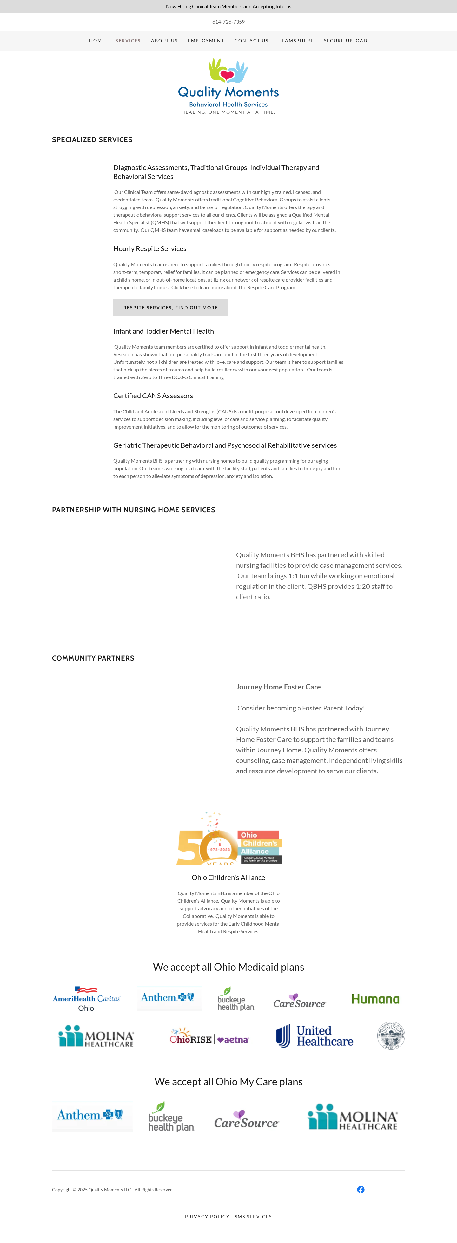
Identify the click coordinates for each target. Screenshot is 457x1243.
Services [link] (128, 40)
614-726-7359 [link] (228, 21)
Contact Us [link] (251, 40)
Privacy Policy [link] (207, 1216)
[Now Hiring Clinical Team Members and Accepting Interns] (228, 6)
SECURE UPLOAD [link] (346, 40)
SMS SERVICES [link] (253, 1216)
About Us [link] (164, 40)
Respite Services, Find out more (170, 307)
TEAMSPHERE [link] (296, 40)
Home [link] (97, 40)
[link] (228, 82)
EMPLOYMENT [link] (206, 40)
